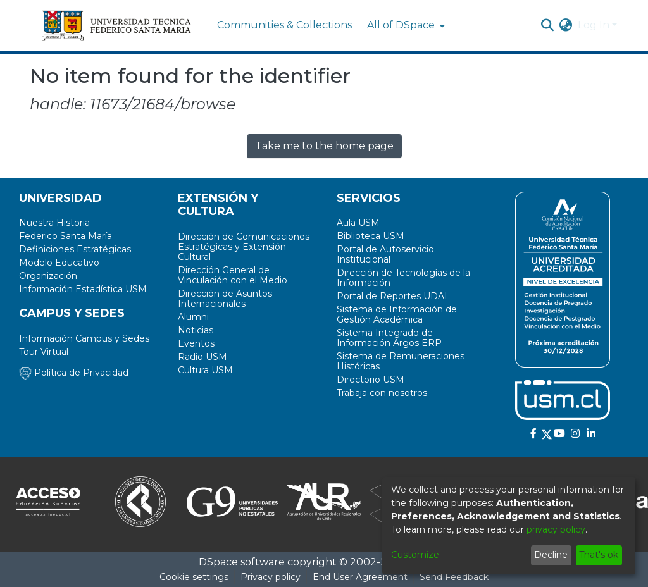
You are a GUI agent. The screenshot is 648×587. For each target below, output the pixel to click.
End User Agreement (360, 577)
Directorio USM (370, 379)
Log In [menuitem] (593, 25)
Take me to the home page (324, 146)
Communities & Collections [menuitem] (284, 25)
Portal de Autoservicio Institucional (385, 254)
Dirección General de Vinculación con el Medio (232, 275)
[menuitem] (404, 25)
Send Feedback (454, 577)
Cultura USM (205, 370)
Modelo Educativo (59, 262)
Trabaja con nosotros (382, 393)
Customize (415, 554)
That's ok (598, 554)
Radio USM (202, 356)
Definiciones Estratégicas (75, 249)
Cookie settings (193, 577)
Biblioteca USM (370, 236)
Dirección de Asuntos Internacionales (225, 298)
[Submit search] (548, 25)
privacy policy (555, 529)
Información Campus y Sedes (84, 338)
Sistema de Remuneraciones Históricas (400, 361)
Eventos (196, 343)
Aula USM (358, 222)
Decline (551, 554)
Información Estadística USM (83, 289)
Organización (48, 275)
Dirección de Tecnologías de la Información (403, 277)
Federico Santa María (65, 236)
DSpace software (242, 562)
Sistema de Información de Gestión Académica (397, 314)
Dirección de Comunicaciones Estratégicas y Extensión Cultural (243, 247)
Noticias (195, 330)
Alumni (193, 317)
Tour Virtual (43, 351)
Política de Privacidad (73, 372)
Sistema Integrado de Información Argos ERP (389, 338)
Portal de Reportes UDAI (392, 296)
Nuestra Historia (54, 222)
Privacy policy (270, 577)
